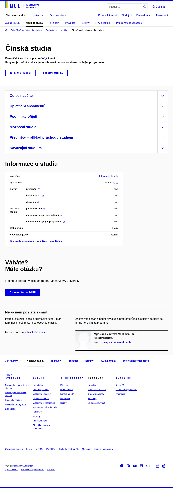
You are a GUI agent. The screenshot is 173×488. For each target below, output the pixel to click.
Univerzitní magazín (14, 449)
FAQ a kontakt (102, 23)
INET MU (39, 449)
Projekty (36, 416)
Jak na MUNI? (12, 23)
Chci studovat (12, 377)
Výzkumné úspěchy (42, 394)
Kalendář (120, 385)
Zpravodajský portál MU (126, 389)
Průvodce (70, 23)
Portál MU (50, 449)
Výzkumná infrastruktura (44, 403)
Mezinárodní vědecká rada (45, 407)
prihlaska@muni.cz (35, 332)
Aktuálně (123, 378)
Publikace (37, 412)
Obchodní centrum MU (68, 449)
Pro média (120, 394)
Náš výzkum (38, 385)
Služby (63, 403)
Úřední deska (66, 389)
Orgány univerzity (96, 394)
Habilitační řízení (40, 421)
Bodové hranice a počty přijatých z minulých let (36, 241)
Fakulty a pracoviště (97, 389)
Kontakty (92, 385)
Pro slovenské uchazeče (129, 23)
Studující (126, 15)
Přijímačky (54, 23)
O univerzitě (71, 378)
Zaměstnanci (143, 15)
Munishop (86, 449)
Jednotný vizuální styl (104, 449)
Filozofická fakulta (108, 176)
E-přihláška (10, 409)
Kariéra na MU (67, 394)
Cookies (51, 469)
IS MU (29, 449)
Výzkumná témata (41, 398)
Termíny (85, 23)
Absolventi (162, 15)
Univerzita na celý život (15, 404)
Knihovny (92, 398)
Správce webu (11, 469)
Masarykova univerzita (22, 466)
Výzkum (38, 378)
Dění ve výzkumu (41, 389)
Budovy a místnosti (96, 403)
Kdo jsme (64, 385)
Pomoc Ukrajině (107, 15)
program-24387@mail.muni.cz (118, 342)
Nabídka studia (34, 23)
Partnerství (65, 398)
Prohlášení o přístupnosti (32, 469)
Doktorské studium (13, 400)
